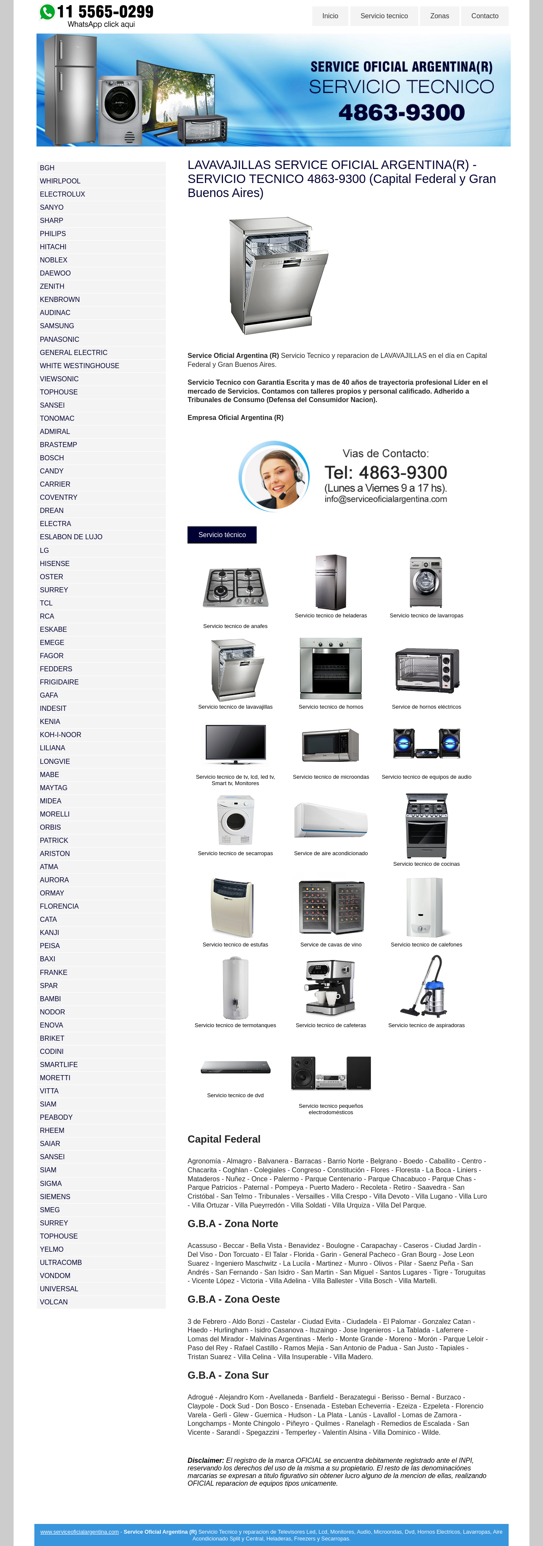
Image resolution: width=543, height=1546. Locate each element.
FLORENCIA (59, 906)
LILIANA (52, 748)
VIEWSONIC (59, 379)
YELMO (52, 1249)
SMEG (50, 1210)
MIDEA (51, 801)
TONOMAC (57, 418)
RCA (47, 616)
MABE (49, 774)
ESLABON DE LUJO (71, 537)
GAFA (49, 695)
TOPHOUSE (59, 392)
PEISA (50, 945)
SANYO (52, 207)
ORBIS (50, 827)
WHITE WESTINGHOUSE (80, 365)
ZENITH (52, 286)
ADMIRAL (55, 431)
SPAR (49, 985)
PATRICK (54, 840)
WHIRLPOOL (60, 181)
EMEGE (52, 642)
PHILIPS (53, 233)
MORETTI (55, 1077)
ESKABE (53, 629)
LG (44, 550)
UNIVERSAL (59, 1289)
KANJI (49, 932)
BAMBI (50, 999)
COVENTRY (59, 497)
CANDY (52, 471)
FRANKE (53, 972)
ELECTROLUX (62, 194)
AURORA (54, 880)
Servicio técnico (224, 534)
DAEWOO (55, 273)
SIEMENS (55, 1196)
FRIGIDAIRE (59, 682)
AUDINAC (55, 312)
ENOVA (51, 1025)
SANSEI (52, 405)
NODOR (52, 1012)
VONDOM (55, 1275)
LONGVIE (55, 761)
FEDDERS (56, 669)
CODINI (52, 1051)
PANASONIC (59, 339)
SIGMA (51, 1183)
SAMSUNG (57, 325)
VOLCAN (54, 1302)
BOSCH (52, 458)
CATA (48, 919)
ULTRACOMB (61, 1262)
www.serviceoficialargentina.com (79, 1530)
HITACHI (53, 247)
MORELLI (55, 814)
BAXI (47, 959)
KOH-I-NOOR (60, 734)
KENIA (50, 721)
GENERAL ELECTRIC (73, 352)
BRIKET (52, 1038)
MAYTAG (53, 787)
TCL (46, 603)
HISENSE (55, 563)
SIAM (48, 1104)
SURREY (54, 590)
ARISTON (55, 853)
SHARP (51, 220)
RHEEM (52, 1130)
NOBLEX (53, 260)
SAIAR (50, 1143)
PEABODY (56, 1117)
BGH (47, 168)
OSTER (51, 576)
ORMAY (52, 893)
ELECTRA (55, 523)
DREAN (52, 510)
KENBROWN (60, 299)
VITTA (49, 1091)
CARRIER (55, 484)
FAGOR (52, 655)
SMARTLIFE (59, 1064)
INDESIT (53, 708)
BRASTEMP (58, 444)
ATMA (49, 866)
